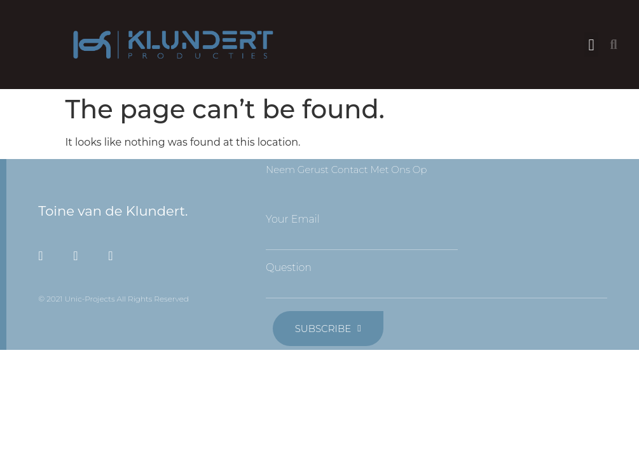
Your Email (293, 219)
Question (289, 268)
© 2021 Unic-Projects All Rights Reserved (113, 298)
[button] (591, 44)
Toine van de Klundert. (113, 211)
